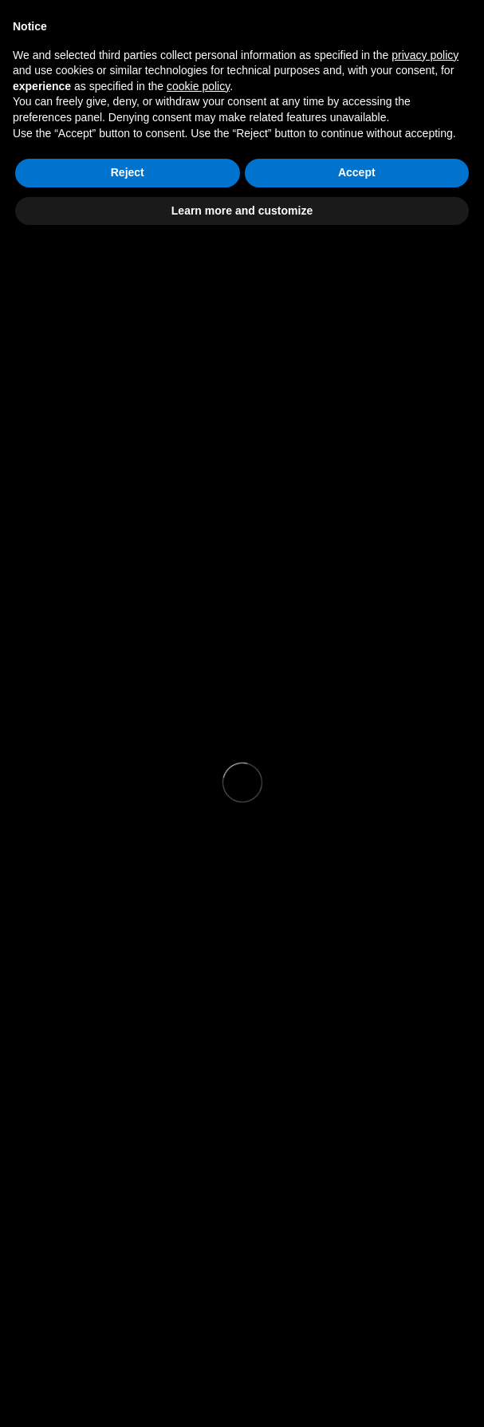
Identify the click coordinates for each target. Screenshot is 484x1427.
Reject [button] (127, 172)
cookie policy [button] (198, 86)
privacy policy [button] (425, 55)
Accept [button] (357, 172)
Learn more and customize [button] (242, 210)
